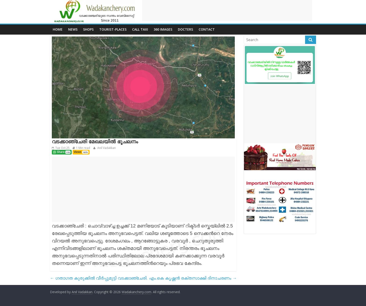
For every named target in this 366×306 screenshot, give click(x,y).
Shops (88, 29)
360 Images (163, 29)
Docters (185, 29)
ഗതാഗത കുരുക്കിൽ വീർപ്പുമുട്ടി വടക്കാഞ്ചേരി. (99, 278)
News (72, 29)
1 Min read (83, 148)
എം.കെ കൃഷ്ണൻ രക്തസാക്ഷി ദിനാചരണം (193, 278)
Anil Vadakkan (106, 148)
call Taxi (140, 29)
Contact (207, 29)
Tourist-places (113, 29)
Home (58, 29)
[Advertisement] (227, 10)
